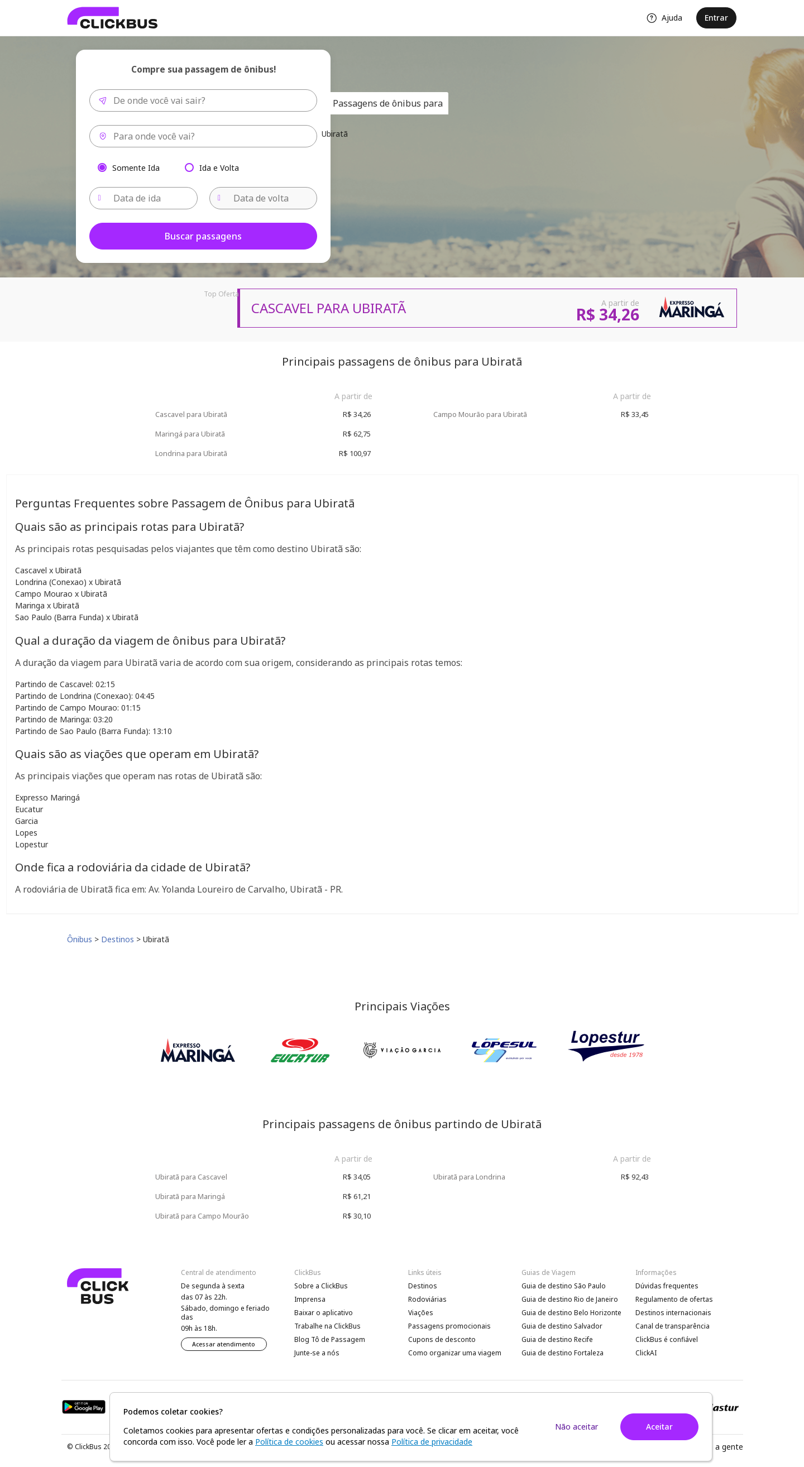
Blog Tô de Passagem (329, 1339)
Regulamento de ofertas (674, 1299)
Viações (420, 1312)
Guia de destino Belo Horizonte (571, 1312)
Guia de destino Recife (557, 1339)
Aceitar (659, 1426)
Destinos (422, 1286)
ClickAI (646, 1353)
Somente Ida (136, 167)
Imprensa (310, 1299)
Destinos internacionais (673, 1312)
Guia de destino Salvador (561, 1326)
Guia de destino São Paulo (563, 1286)
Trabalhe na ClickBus (327, 1326)
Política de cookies (289, 1441)
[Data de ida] (143, 198)
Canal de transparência (672, 1326)
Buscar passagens (203, 236)
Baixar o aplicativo (323, 1312)
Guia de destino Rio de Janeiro (569, 1299)
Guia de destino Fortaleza (562, 1353)
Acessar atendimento (223, 1344)
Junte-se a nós (316, 1353)
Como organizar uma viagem (454, 1353)
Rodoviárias (427, 1299)
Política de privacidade (431, 1441)
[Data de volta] (263, 198)
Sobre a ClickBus (321, 1286)
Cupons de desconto (442, 1339)
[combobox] (203, 100)
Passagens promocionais (449, 1326)
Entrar (716, 17)
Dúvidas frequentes (666, 1286)
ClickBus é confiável (666, 1339)
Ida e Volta (219, 167)
